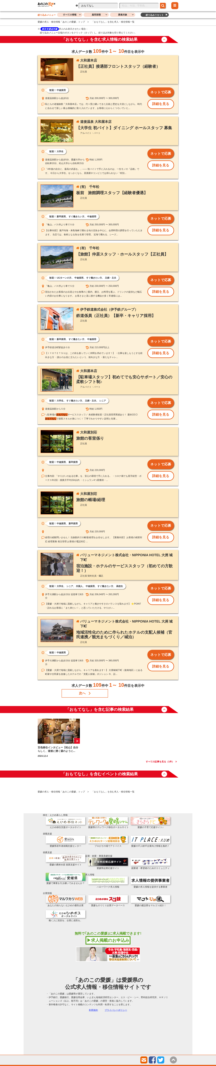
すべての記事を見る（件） (160, 761)
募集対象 (122, 14)
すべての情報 (69, 14)
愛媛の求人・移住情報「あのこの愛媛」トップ (61, 22)
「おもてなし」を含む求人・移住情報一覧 (113, 22)
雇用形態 (96, 14)
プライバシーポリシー (116, 1010)
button (164, 39)
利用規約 (93, 1010)
